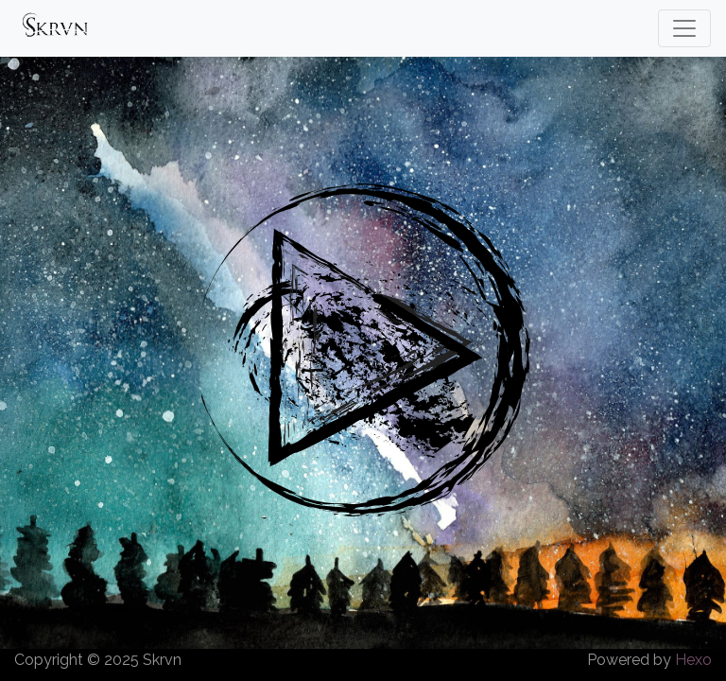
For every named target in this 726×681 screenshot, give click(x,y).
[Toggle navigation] (684, 28)
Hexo (693, 660)
